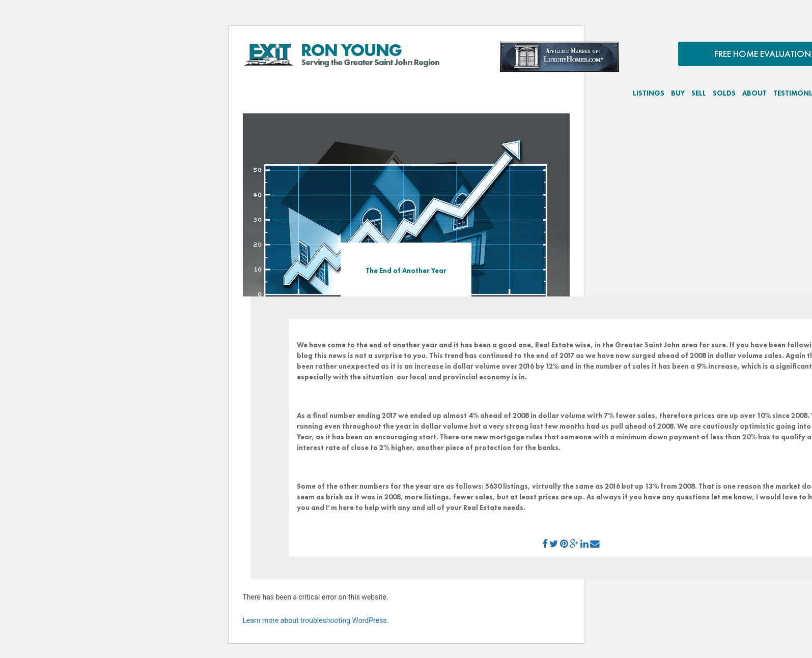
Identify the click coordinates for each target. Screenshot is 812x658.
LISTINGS (648, 93)
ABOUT (754, 93)
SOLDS (724, 93)
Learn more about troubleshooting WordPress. (316, 620)
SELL (698, 93)
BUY (678, 93)
